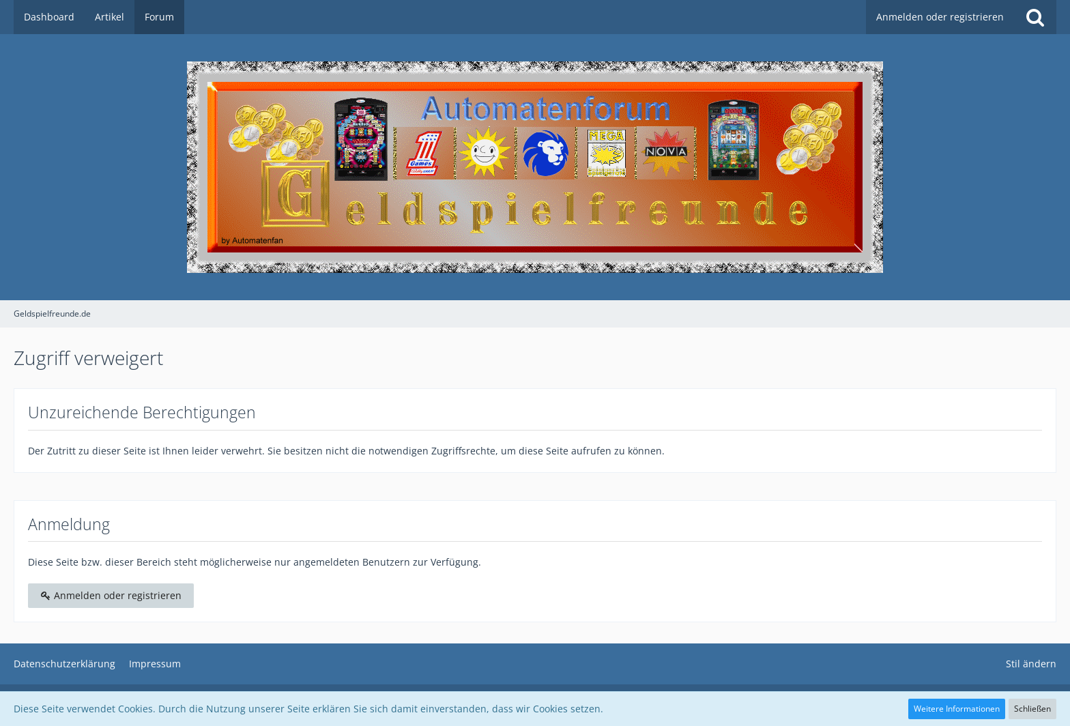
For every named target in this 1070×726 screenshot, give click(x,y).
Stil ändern (1031, 663)
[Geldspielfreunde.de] (535, 167)
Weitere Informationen (957, 708)
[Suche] (1035, 17)
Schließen (1032, 708)
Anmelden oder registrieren (940, 16)
